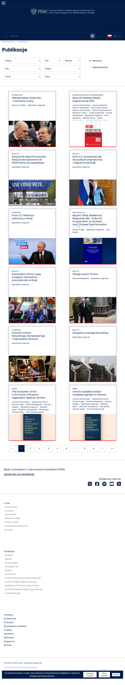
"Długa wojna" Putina (85, 274)
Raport (8, 559)
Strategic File (17, 95)
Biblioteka (9, 638)
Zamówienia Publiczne (16, 526)
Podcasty (9, 622)
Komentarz (16, 212)
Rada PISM (10, 515)
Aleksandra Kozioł (40, 402)
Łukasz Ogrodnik (99, 105)
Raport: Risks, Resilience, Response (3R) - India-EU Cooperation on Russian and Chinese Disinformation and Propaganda (89, 221)
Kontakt (9, 530)
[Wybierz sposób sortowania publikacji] (90, 60)
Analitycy (8, 615)
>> (112, 448)
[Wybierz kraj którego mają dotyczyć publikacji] (22, 68)
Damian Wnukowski (81, 110)
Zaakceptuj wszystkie (90, 675)
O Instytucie (11, 507)
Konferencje (10, 619)
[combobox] (113, 36)
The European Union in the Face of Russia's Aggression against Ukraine (28, 395)
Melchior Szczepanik (27, 409)
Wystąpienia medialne (15, 626)
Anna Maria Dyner (99, 108)
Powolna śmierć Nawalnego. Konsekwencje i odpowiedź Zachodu (28, 336)
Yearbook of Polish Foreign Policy (22, 586)
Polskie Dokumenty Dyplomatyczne (23, 578)
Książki (14, 389)
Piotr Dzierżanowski (35, 412)
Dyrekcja (9, 511)
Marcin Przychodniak (101, 110)
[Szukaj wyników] (92, 35)
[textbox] (113, 36)
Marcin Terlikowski (80, 108)
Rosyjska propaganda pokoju (90, 333)
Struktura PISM (12, 518)
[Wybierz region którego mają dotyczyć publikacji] (62, 68)
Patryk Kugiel (78, 230)
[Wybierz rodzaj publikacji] (22, 60)
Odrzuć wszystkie (104, 675)
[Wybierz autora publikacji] (62, 76)
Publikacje (22, 42)
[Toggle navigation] (3, 3)
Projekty (8, 630)
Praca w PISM (12, 522)
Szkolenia (9, 634)
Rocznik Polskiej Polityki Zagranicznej (87, 95)
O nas (7, 503)
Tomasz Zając (18, 412)
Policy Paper (11, 563)
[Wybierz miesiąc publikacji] (72, 60)
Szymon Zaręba (19, 105)
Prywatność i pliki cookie (13, 663)
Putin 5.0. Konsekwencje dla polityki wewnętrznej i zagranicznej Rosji (87, 160)
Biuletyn (15, 154)
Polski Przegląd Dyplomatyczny (21, 582)
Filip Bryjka (44, 409)
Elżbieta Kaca (89, 118)
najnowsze (95, 60)
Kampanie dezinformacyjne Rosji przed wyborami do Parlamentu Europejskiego (29, 160)
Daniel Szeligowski (80, 278)
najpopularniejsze (98, 67)
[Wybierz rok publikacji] (52, 60)
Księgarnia (9, 641)
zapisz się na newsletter (19, 474)
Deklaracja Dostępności (33, 663)
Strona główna (8, 42)
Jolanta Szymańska (81, 105)
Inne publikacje (78, 212)
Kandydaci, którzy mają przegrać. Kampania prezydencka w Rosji (26, 277)
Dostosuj (116, 675)
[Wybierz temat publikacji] (22, 76)
